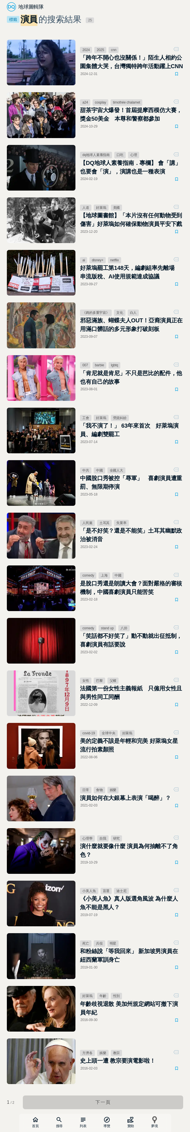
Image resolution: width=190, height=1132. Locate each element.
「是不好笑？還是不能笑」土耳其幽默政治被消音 (131, 534)
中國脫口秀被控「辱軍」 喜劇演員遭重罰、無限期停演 (131, 482)
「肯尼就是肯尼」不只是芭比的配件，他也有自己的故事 (131, 377)
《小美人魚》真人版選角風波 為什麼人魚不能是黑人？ (129, 903)
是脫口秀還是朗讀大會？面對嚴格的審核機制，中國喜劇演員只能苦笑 (131, 587)
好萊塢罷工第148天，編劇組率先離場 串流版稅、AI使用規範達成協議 (130, 272)
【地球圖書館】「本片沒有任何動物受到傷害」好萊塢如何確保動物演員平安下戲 (131, 219)
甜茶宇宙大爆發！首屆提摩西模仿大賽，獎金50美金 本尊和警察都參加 (131, 114)
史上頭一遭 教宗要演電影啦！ (117, 1061)
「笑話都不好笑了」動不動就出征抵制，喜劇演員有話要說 (131, 640)
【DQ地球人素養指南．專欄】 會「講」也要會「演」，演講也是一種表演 (130, 167)
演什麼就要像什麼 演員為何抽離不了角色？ (129, 850)
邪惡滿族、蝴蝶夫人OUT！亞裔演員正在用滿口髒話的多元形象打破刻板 (131, 324)
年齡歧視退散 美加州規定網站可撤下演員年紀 (129, 1008)
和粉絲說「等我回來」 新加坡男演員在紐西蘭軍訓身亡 (129, 955)
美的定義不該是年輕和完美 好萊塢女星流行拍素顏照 (129, 745)
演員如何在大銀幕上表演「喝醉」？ (125, 798)
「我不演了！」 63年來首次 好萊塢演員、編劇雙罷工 (129, 430)
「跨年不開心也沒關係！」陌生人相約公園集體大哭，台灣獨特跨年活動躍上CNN (131, 61)
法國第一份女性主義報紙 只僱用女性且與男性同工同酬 (131, 692)
